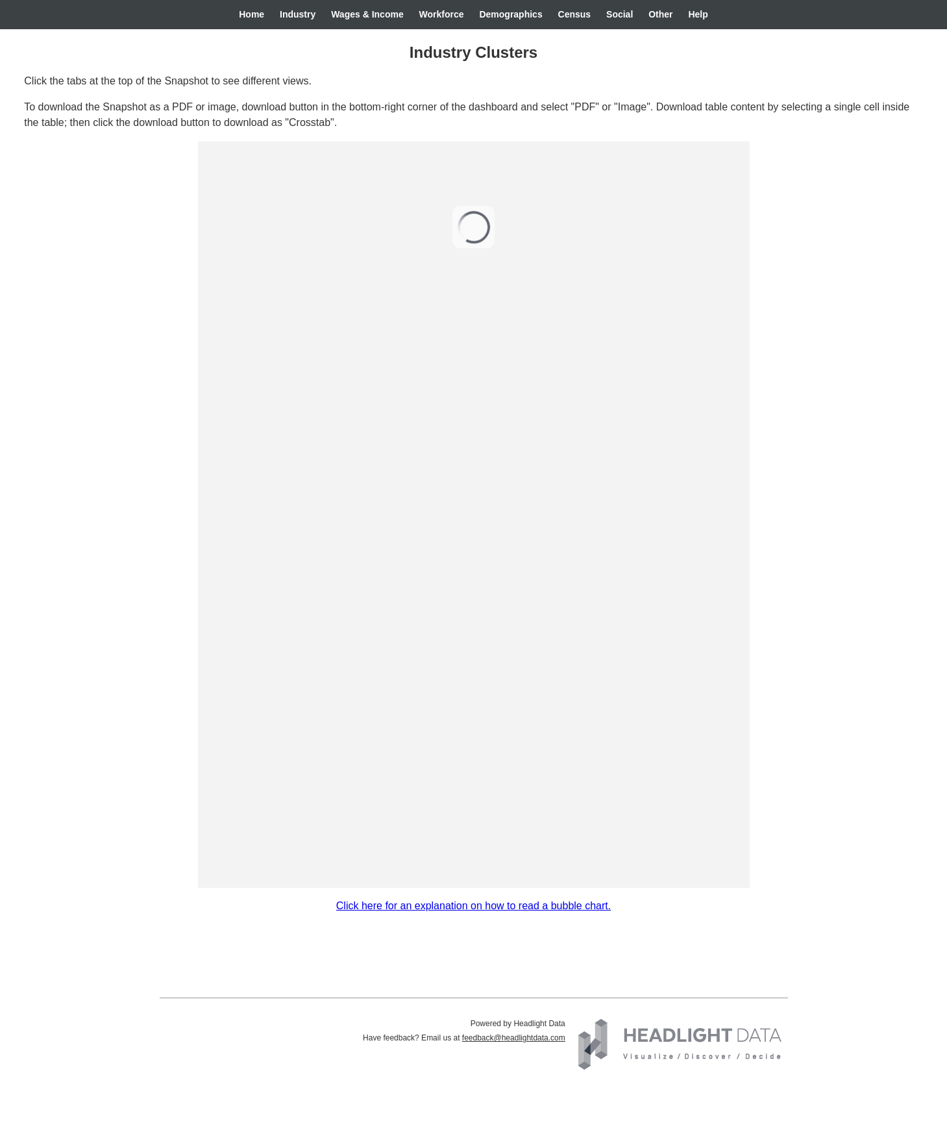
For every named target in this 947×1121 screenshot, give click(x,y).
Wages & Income (367, 14)
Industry (297, 14)
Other (660, 14)
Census (574, 14)
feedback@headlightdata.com (513, 1037)
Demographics (510, 14)
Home (251, 14)
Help (697, 14)
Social (619, 14)
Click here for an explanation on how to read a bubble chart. (473, 905)
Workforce (441, 14)
